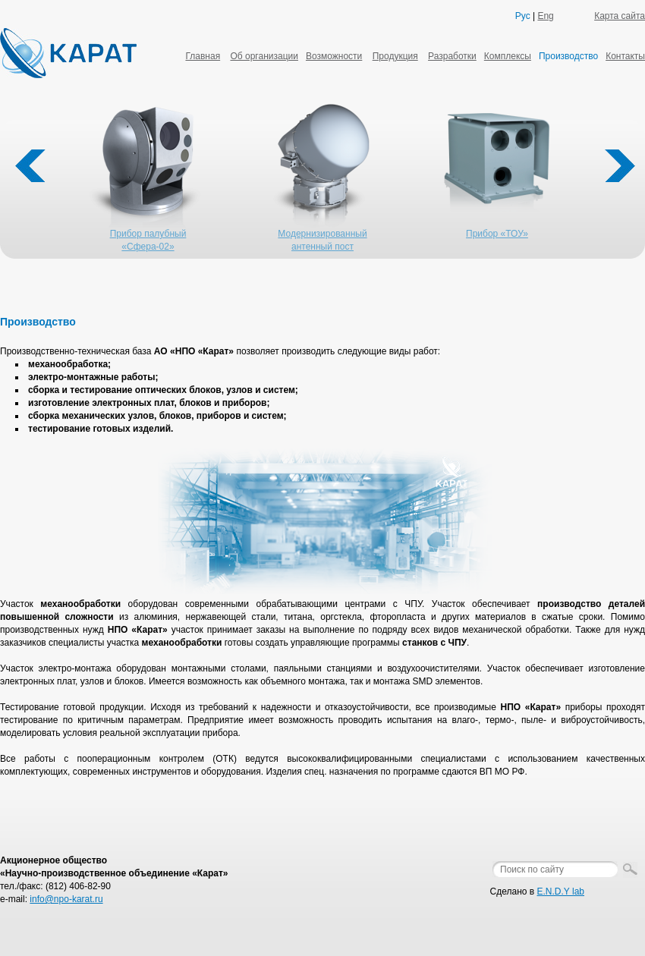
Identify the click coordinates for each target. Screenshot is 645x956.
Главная (202, 56)
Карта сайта (619, 16)
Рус (522, 16)
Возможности (334, 56)
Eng (545, 16)
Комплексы (507, 56)
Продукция (395, 56)
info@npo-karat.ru (66, 899)
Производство (568, 56)
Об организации (263, 56)
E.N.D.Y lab (560, 891)
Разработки (452, 56)
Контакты (625, 56)
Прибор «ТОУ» (497, 233)
